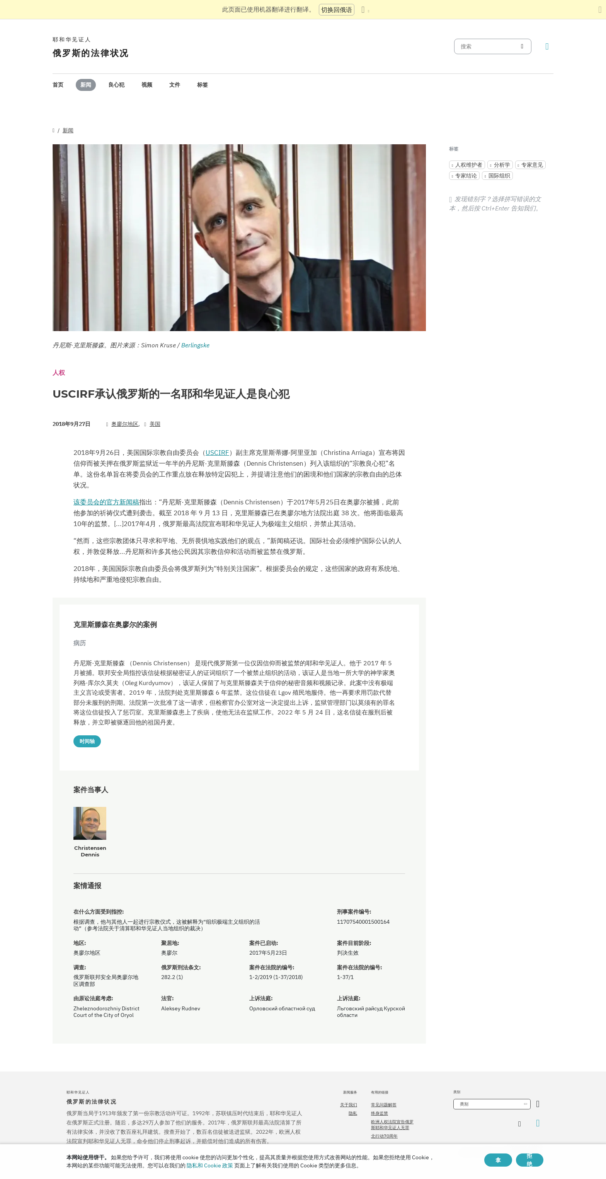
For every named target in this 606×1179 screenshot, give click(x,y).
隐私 (353, 1113)
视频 (146, 84)
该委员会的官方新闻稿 (106, 502)
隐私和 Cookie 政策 (210, 1165)
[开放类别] (538, 1104)
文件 (174, 84)
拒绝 (529, 1160)
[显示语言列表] (365, 9)
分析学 (502, 164)
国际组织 (499, 175)
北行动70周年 (384, 1136)
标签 (202, 84)
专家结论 (466, 175)
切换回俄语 (336, 10)
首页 (58, 84)
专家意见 (532, 164)
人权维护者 (468, 164)
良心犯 (116, 84)
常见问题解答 (384, 1104)
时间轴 (87, 741)
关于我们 (348, 1104)
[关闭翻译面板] (600, 9)
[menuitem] (58, 85)
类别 (464, 1104)
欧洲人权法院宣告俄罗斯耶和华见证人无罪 (392, 1124)
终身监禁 (379, 1113)
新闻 (85, 84)
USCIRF (217, 452)
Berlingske (195, 345)
